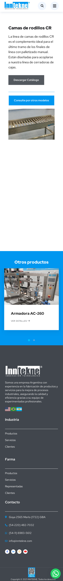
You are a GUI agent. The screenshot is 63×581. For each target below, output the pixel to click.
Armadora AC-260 (27, 314)
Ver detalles (20, 321)
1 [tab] (29, 340)
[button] (56, 574)
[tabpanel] (31, 304)
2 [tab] (34, 340)
